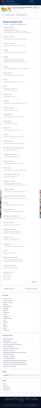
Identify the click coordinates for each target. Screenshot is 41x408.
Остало (4, 320)
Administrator (13, 24)
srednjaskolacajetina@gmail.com (13, 3)
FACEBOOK (21, 398)
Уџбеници (35, 398)
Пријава (5, 383)
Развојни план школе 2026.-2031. (9, 366)
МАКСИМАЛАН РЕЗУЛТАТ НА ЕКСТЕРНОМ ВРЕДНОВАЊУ (14, 362)
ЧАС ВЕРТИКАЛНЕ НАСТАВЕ (8, 358)
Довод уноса (5, 385)
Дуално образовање (7, 306)
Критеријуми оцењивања (10, 399)
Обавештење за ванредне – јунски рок (11, 348)
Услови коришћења (34, 399)
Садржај (21, 401)
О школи (5, 314)
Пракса (4, 324)
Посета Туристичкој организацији (10, 342)
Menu (35, 7)
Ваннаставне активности (8, 300)
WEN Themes (33, 405)
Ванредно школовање (21, 24)
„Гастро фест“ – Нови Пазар (8, 356)
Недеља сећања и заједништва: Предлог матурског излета (15, 360)
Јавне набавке (6, 312)
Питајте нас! (8, 398)
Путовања (5, 326)
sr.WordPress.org (6, 389)
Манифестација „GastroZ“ (10, 1)
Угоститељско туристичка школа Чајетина (22, 7)
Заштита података (20, 399)
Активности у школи (7, 298)
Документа (5, 304)
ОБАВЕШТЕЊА (6, 316)
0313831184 (5, 3)
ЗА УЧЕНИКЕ (5, 308)
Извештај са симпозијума (8, 346)
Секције (4, 328)
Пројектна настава (7, 340)
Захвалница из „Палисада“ (8, 354)
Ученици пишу (6, 330)
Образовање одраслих (7, 318)
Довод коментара (6, 387)
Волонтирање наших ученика (9, 350)
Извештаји (5, 310)
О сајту (27, 399)
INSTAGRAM (14, 398)
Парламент (5, 322)
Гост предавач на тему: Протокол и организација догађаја (15, 364)
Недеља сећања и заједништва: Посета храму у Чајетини (14, 352)
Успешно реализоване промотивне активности (12, 344)
